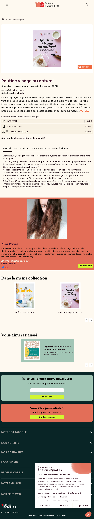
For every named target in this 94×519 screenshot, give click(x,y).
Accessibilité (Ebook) (58, 148)
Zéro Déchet (19, 93)
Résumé (7, 148)
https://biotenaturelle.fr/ (15, 261)
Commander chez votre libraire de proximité (23, 138)
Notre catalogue (16, 19)
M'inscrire (47, 396)
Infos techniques (21, 148)
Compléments (39, 148)
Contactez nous (47, 417)
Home (3, 20)
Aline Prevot (18, 90)
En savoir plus (85, 265)
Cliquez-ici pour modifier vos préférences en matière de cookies (47, 515)
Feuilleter (84, 66)
